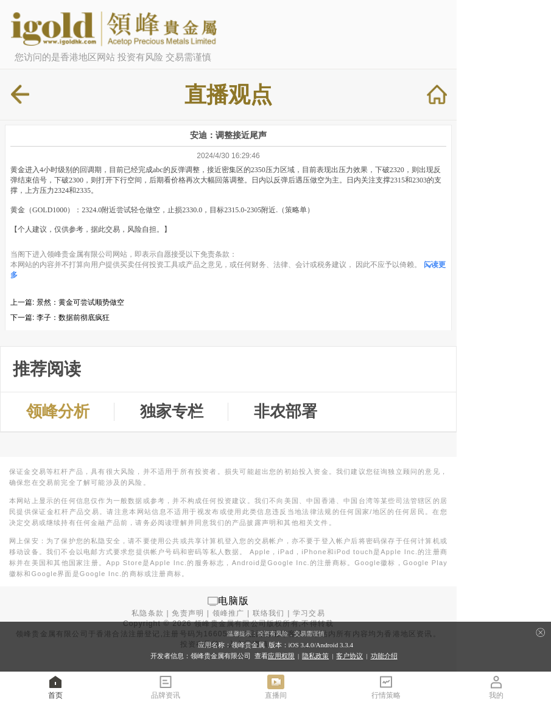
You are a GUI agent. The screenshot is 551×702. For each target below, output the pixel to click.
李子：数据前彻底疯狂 (73, 317)
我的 (496, 686)
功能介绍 (384, 655)
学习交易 (309, 613)
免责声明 (188, 613)
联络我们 (269, 613)
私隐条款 (148, 613)
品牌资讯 (165, 686)
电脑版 (234, 601)
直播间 (276, 686)
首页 (55, 686)
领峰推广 (228, 613)
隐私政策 (315, 655)
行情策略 (386, 686)
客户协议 (349, 655)
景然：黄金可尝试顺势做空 (80, 302)
